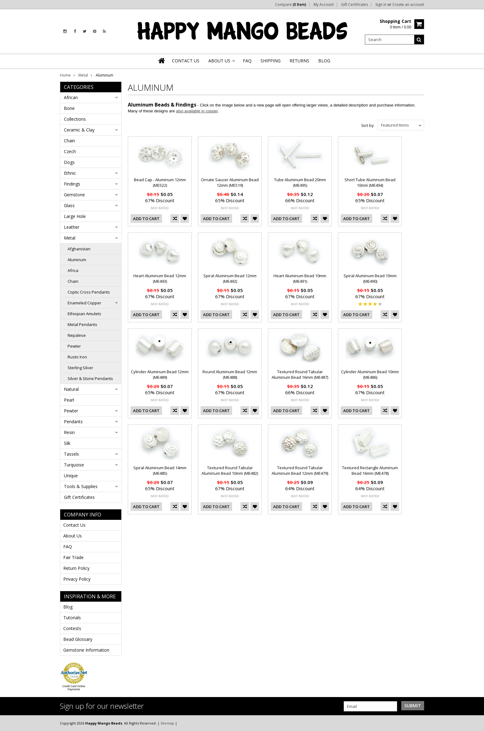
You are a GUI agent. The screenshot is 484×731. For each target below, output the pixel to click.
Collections (75, 119)
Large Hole (75, 216)
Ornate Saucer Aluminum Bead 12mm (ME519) (230, 182)
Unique (71, 475)
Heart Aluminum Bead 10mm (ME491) (299, 278)
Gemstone (74, 195)
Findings (72, 184)
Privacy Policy (76, 579)
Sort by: (367, 125)
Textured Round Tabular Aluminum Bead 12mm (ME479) (300, 470)
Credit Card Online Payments (74, 688)
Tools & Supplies (81, 486)
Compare (290, 4)
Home (65, 75)
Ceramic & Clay (79, 130)
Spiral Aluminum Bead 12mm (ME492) (230, 278)
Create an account (408, 4)
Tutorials (72, 617)
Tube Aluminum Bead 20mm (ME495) (300, 182)
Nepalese (77, 335)
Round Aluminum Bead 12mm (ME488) (229, 374)
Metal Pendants (82, 324)
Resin (69, 432)
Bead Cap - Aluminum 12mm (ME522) (160, 182)
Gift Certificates (354, 4)
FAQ (67, 546)
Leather (71, 227)
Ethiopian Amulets (84, 313)
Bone (69, 108)
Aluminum (77, 259)
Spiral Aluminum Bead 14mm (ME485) (159, 470)
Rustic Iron (77, 357)
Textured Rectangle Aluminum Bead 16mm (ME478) (370, 470)
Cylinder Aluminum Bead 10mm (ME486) (370, 374)
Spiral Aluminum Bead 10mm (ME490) (370, 278)
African (71, 97)
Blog (68, 607)
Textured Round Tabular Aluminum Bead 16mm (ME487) (300, 374)
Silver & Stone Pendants (90, 378)
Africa (73, 270)
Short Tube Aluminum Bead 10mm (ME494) (369, 182)
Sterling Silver (80, 367)
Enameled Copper (84, 303)
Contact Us (74, 525)
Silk (67, 443)
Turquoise (74, 465)
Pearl (69, 400)
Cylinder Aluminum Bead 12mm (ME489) (160, 374)
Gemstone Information (86, 650)
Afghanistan (79, 249)
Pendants (73, 421)
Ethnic (70, 173)
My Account (324, 4)
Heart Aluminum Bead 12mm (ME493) (159, 278)
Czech (70, 151)
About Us (72, 536)
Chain (69, 141)
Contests (72, 628)
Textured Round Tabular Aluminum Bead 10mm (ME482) (230, 470)
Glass (69, 205)
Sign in (380, 4)
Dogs (69, 162)
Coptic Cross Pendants (89, 292)
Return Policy (76, 568)
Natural (71, 389)
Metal (83, 75)
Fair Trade (73, 557)
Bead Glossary (77, 639)
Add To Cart (146, 218)
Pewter (74, 346)
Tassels (71, 454)
